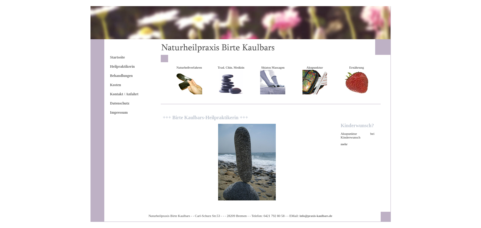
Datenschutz (119, 103)
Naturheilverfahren (189, 67)
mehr (344, 144)
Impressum (119, 112)
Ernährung (356, 67)
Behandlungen (121, 76)
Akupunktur (314, 67)
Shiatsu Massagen (272, 67)
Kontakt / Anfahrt (124, 94)
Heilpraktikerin (122, 66)
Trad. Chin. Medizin (231, 67)
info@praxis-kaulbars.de (316, 216)
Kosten (115, 85)
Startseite (117, 57)
